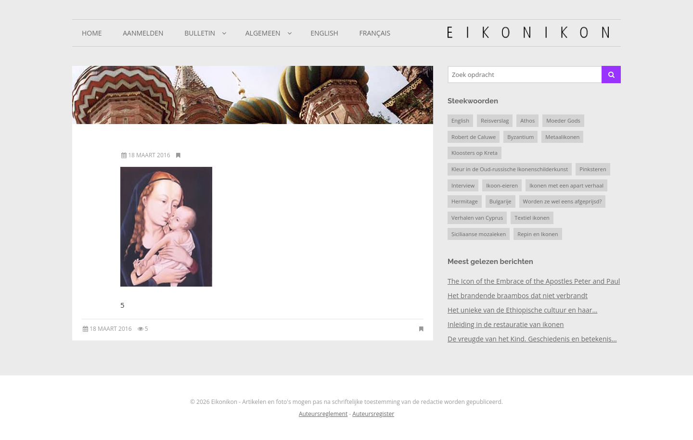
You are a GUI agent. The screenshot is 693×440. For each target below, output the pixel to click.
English (324, 33)
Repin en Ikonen (537, 234)
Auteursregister (373, 414)
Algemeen (263, 33)
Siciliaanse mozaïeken (478, 234)
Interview (463, 185)
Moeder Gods (563, 120)
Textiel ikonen (532, 217)
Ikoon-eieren (502, 185)
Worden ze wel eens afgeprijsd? (562, 201)
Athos (527, 120)
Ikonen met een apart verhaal (566, 185)
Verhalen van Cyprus (477, 217)
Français (375, 33)
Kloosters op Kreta (474, 152)
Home (92, 33)
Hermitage (464, 201)
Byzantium (520, 136)
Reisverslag (495, 120)
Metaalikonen (562, 136)
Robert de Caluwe (473, 136)
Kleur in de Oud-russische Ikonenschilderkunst (509, 169)
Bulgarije (500, 201)
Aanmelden (143, 33)
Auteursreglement (323, 414)
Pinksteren (592, 169)
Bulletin (199, 33)
